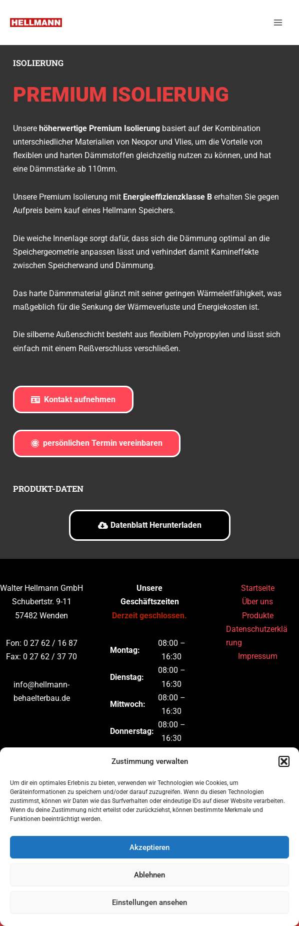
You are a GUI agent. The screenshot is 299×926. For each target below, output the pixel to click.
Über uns (257, 602)
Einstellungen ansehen (149, 902)
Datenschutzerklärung (257, 635)
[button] (284, 761)
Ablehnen (149, 874)
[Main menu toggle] (277, 25)
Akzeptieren (150, 847)
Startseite (257, 588)
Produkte (258, 615)
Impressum (258, 656)
